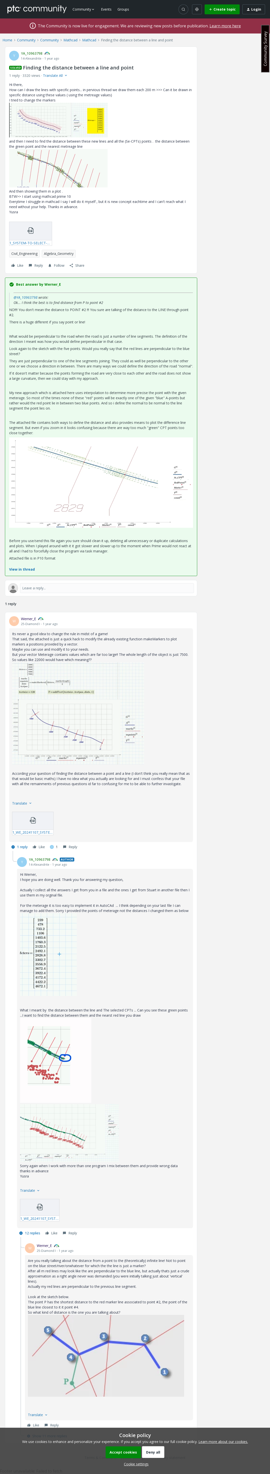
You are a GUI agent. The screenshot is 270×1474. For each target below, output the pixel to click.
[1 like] (54, 847)
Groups (123, 9)
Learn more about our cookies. (223, 1441)
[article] (101, 733)
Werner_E (28, 618)
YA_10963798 (31, 53)
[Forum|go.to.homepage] (37, 9)
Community (26, 40)
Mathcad (70, 40)
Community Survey (265, 48)
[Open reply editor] (101, 588)
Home (7, 40)
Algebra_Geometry (59, 253)
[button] (222, 9)
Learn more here (225, 26)
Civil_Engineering (24, 253)
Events (106, 9)
